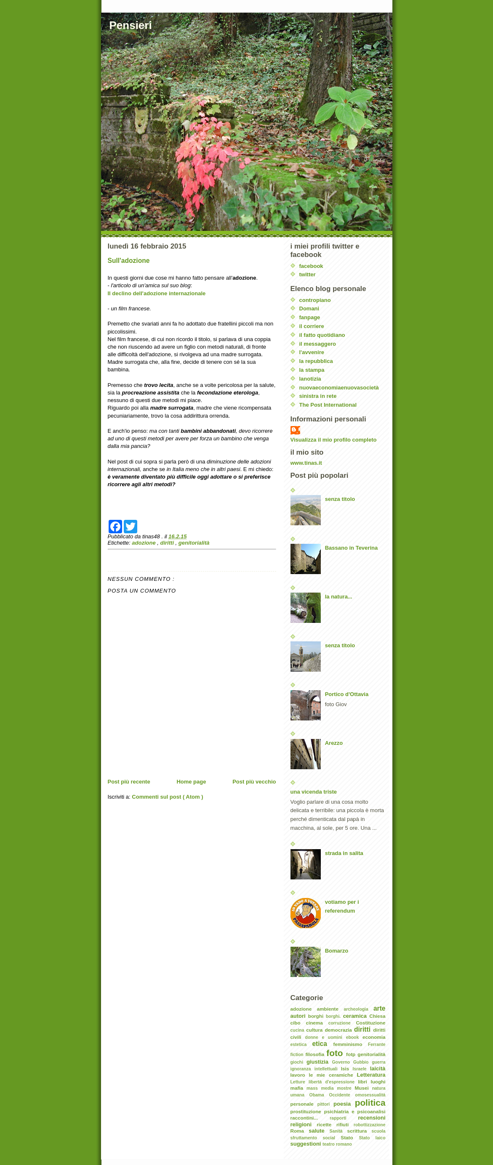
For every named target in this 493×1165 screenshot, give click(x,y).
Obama (319, 1095)
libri (364, 1081)
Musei (363, 1088)
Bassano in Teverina (351, 548)
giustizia (319, 1062)
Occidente (342, 1095)
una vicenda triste (313, 792)
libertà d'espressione (333, 1082)
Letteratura (371, 1075)
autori (299, 1016)
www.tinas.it (306, 463)
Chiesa (377, 1016)
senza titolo (340, 499)
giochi (298, 1062)
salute (319, 1131)
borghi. (334, 1016)
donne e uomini (325, 1037)
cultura (315, 1030)
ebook (354, 1037)
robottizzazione (370, 1125)
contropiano (315, 300)
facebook (311, 266)
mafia (298, 1088)
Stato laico (372, 1138)
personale (303, 1104)
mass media (321, 1088)
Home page (191, 781)
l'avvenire (311, 352)
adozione (144, 543)
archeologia (358, 1009)
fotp (351, 1054)
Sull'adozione (129, 260)
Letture (299, 1082)
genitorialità (194, 543)
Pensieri (130, 25)
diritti (168, 543)
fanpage (309, 317)
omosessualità (370, 1095)
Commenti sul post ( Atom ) (167, 797)
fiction (298, 1054)
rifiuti (345, 1124)
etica (322, 1043)
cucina (298, 1030)
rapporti (344, 1118)
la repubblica (316, 361)
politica (370, 1102)
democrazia (339, 1030)
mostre (345, 1088)
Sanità (338, 1131)
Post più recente (129, 781)
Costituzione (370, 1022)
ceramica (356, 1016)
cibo (298, 1022)
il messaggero (317, 344)
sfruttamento (306, 1138)
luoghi (377, 1081)
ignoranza (302, 1069)
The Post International (328, 405)
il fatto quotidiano (322, 335)
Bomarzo (337, 951)
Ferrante (377, 1044)
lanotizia (310, 379)
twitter (307, 274)
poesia (344, 1104)
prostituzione (307, 1111)
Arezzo (334, 743)
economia (374, 1037)
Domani (309, 308)
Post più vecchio (254, 781)
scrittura (359, 1130)
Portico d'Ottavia (347, 694)
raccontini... (310, 1117)
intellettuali (327, 1069)
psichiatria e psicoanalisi (355, 1111)
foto (336, 1053)
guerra (378, 1062)
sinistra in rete (318, 396)
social (331, 1138)
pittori (325, 1104)
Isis (347, 1068)
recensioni (371, 1118)
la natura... (338, 596)
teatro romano (337, 1144)
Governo (342, 1062)
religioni (303, 1124)
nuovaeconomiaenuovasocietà (339, 387)
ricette (326, 1124)
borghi (317, 1016)
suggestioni (306, 1144)
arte (379, 1008)
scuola (379, 1131)
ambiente (330, 1008)
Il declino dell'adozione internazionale (157, 293)
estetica (301, 1044)
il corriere (311, 326)
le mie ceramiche (333, 1075)
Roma (299, 1130)
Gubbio (362, 1062)
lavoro (299, 1075)
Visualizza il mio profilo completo (333, 440)
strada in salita (344, 853)
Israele (361, 1069)
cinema (317, 1022)
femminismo (350, 1044)
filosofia (315, 1054)
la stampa (312, 370)
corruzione (342, 1023)
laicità (378, 1068)
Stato (350, 1137)
